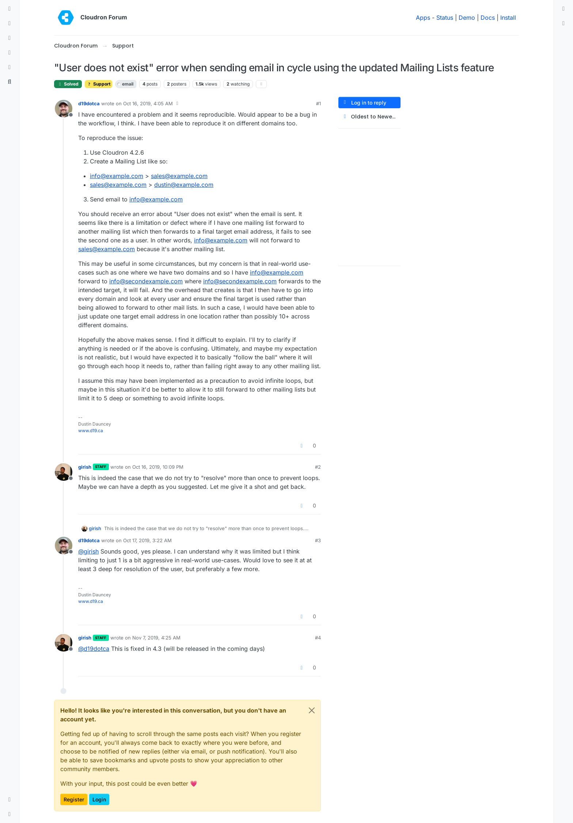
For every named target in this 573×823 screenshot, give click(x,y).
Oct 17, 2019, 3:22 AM (147, 540)
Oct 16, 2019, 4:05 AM (148, 103)
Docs (488, 17)
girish (84, 467)
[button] (9, 799)
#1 (318, 103)
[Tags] (9, 38)
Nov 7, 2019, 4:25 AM (156, 638)
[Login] (563, 9)
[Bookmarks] (9, 67)
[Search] (9, 82)
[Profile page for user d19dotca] (63, 108)
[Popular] (9, 52)
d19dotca (89, 103)
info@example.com (116, 176)
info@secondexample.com (146, 281)
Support (98, 84)
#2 (318, 467)
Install (508, 17)
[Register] (563, 23)
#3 (318, 540)
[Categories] (9, 9)
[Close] (311, 710)
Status (444, 17)
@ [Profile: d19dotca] (93, 648)
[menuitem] (563, 9)
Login (99, 799)
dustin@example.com (183, 184)
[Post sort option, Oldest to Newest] (369, 116)
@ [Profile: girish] (88, 551)
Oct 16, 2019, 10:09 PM (157, 467)
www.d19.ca (90, 430)
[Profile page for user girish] (63, 472)
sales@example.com (179, 176)
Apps (423, 17)
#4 (318, 638)
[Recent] (9, 23)
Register (74, 799)
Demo (467, 17)
